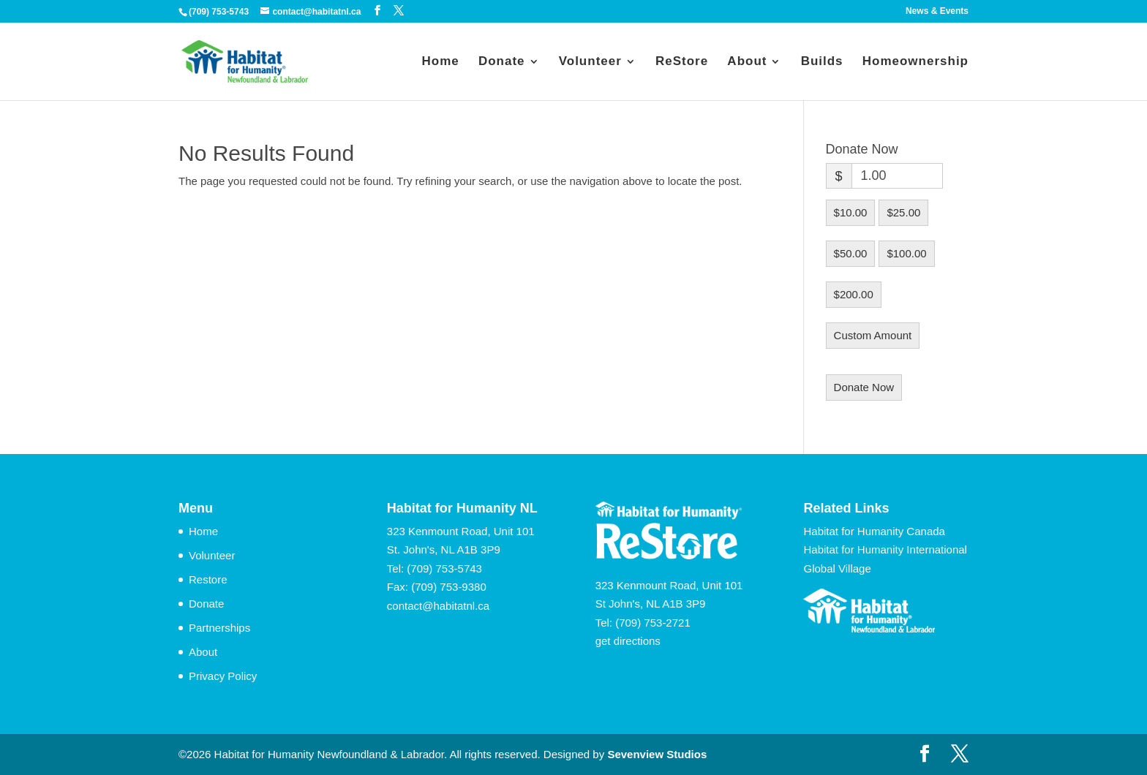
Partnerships (219, 627)
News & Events (937, 11)
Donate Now (864, 387)
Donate (501, 62)
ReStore (681, 62)
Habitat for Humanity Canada (873, 531)
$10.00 (851, 212)
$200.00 (853, 294)
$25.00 (903, 212)
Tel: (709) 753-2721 (643, 622)
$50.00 (851, 253)
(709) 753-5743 (444, 568)
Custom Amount (873, 335)
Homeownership (915, 62)
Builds (822, 62)
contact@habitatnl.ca (438, 606)
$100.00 (906, 253)
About (747, 62)
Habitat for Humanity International (884, 549)
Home (440, 62)
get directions (628, 641)
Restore (208, 579)
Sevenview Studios (657, 754)
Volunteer (590, 62)
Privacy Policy (223, 676)
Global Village (836, 568)
